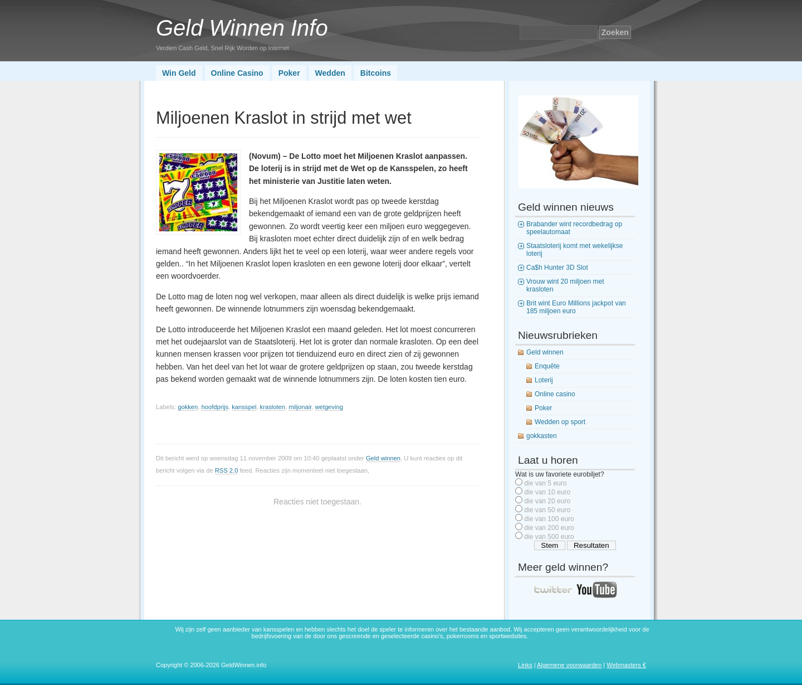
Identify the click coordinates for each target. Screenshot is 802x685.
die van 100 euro (549, 519)
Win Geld (179, 73)
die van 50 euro (547, 510)
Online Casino (237, 73)
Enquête (547, 366)
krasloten (272, 407)
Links (525, 665)
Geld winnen (383, 458)
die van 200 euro (549, 528)
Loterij (544, 380)
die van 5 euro (545, 483)
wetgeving (329, 407)
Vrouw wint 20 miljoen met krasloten (565, 285)
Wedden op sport (560, 422)
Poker (289, 73)
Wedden (330, 73)
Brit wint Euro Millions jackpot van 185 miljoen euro (576, 307)
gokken (188, 407)
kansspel (244, 407)
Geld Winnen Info (242, 28)
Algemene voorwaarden (569, 665)
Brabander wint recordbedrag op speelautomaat (574, 228)
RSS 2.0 (226, 470)
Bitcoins (375, 73)
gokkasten (541, 436)
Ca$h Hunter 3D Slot (557, 267)
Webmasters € (626, 665)
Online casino (555, 394)
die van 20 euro (547, 501)
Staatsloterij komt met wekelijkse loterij (574, 250)
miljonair (299, 407)
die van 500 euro (549, 537)
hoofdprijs (214, 407)
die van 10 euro (547, 492)
